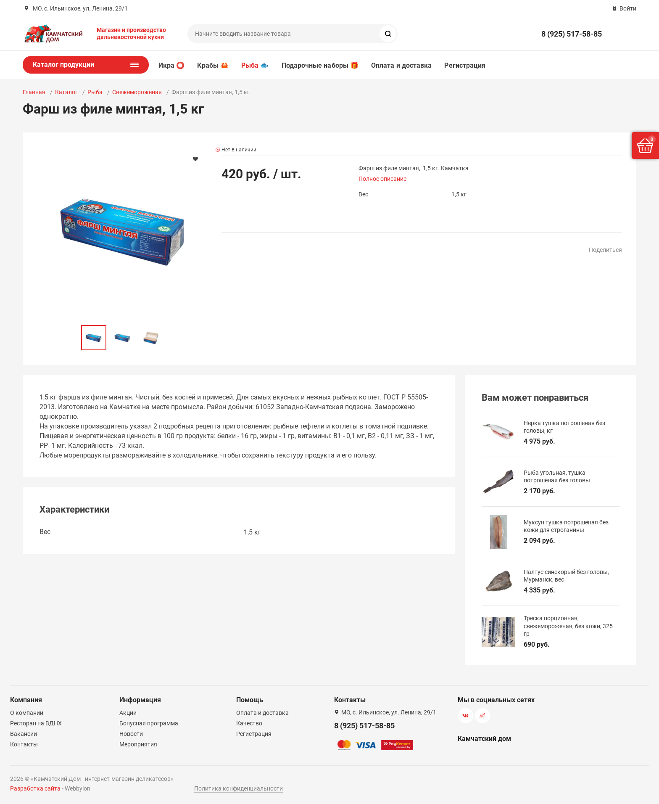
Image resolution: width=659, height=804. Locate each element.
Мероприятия (138, 744)
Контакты (24, 744)
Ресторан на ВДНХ (36, 723)
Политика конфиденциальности (238, 788)
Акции (128, 712)
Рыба (95, 92)
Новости (131, 733)
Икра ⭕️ (171, 65)
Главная (34, 92)
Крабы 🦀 (213, 65)
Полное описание (382, 178)
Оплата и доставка (401, 65)
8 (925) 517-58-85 (571, 33)
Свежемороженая (137, 92)
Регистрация (464, 65)
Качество (249, 723)
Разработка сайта (35, 788)
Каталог (66, 92)
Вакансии (23, 733)
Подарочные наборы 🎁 (320, 65)
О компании (26, 712)
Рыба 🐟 (255, 65)
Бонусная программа (148, 723)
